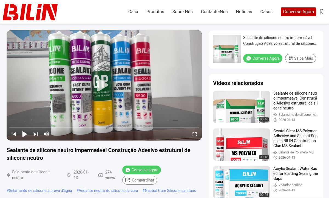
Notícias (244, 11)
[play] (104, 85)
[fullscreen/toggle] (194, 134)
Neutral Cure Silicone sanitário (170, 190)
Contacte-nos (214, 11)
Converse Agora (298, 11)
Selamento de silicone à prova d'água (40, 190)
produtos (155, 11)
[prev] (13, 134)
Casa (133, 11)
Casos (266, 11)
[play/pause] (24, 134)
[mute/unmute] (46, 134)
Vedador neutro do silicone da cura (108, 190)
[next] (35, 134)
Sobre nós (182, 11)
